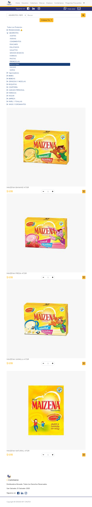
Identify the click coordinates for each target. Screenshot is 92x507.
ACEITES (13, 36)
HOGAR (11, 96)
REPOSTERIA (14, 64)
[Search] (83, 15)
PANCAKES (14, 44)
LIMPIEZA (12, 99)
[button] (83, 3)
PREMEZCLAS (15, 61)
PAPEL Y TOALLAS (15, 101)
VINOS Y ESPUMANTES (17, 104)
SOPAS (12, 70)
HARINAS (13, 56)
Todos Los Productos (14, 27)
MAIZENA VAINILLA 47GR (18, 359)
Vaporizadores (14, 73)
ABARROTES (14, 33)
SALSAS (13, 67)
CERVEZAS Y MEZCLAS (17, 81)
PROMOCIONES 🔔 (15, 30)
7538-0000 (69, 9)
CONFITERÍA (13, 87)
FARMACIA (12, 93)
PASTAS (13, 59)
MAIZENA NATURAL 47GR (18, 451)
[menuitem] (18, 3)
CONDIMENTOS (15, 41)
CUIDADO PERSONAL (16, 90)
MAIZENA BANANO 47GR (18, 187)
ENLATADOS (14, 47)
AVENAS (13, 39)
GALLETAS (14, 50)
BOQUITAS (13, 84)
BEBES (11, 76)
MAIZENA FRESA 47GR (17, 273)
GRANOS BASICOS (17, 53)
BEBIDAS (12, 79)
